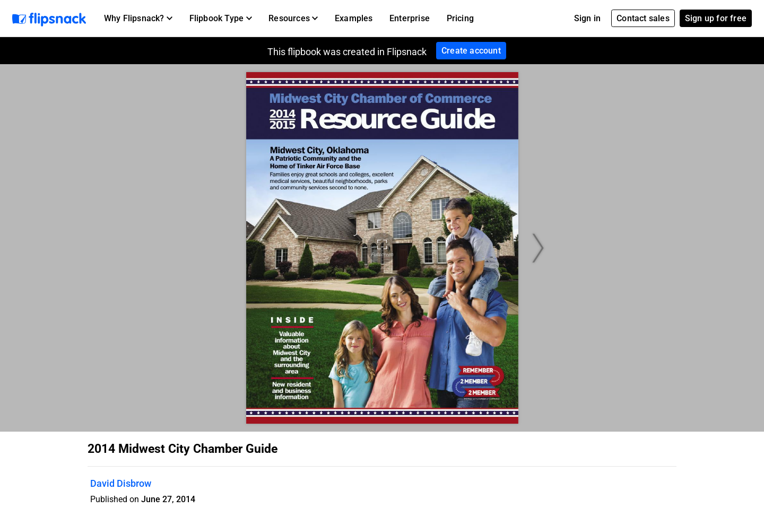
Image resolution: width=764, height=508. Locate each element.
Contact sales (643, 18)
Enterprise (409, 18)
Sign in (587, 18)
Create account (471, 51)
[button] (138, 18)
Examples (354, 18)
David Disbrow (120, 483)
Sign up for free (715, 18)
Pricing (460, 18)
